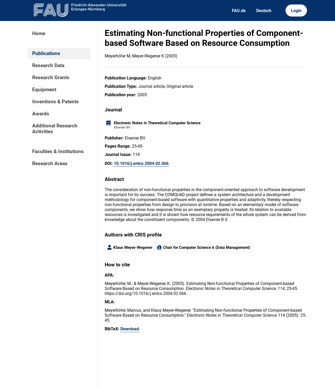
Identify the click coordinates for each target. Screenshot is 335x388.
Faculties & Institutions (58, 151)
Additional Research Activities (54, 128)
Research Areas (50, 163)
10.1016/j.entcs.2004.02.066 (141, 163)
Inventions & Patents (55, 102)
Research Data (48, 65)
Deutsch (263, 10)
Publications (46, 53)
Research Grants (50, 77)
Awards (40, 114)
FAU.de (239, 10)
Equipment (44, 90)
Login (296, 10)
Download (129, 328)
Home (38, 33)
